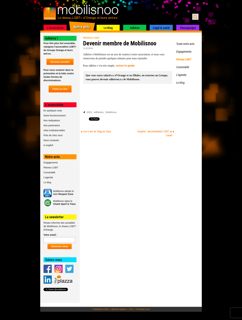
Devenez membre (59, 62)
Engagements (51, 162)
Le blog (108, 28)
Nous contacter (51, 140)
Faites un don (60, 89)
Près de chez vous (53, 135)
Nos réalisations (52, 120)
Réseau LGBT (91, 37)
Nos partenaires (52, 125)
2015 (89, 112)
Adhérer (135, 28)
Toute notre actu (185, 44)
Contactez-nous (143, 309)
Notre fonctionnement (55, 115)
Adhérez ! (51, 38)
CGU (131, 309)
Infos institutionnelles (54, 130)
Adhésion (98, 112)
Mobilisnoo (111, 112)
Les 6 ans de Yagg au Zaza (97, 131)
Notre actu (82, 27)
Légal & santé (161, 28)
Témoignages (188, 28)
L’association (55, 28)
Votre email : (50, 235)
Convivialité (49, 172)
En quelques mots (53, 110)
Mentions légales (118, 309)
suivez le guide (125, 65)
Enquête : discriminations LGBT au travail (154, 133)
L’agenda (48, 177)
